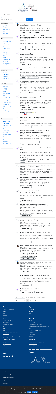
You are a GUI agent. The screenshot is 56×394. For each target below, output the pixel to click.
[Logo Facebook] (4, 356)
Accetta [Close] (35, 392)
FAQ (30, 328)
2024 (28, 49)
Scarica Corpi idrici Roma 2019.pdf (43, 245)
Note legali (5, 383)
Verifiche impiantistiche (35, 324)
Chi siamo (31, 309)
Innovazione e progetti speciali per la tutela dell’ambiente (14, 337)
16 (31, 301)
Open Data (6, 334)
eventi (35, 77)
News (4, 342)
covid (30, 64)
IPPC (4, 326)
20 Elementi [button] (20, 297)
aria (23, 47)
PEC (30, 349)
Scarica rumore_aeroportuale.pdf (42, 232)
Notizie (5, 76)
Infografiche (6, 347)
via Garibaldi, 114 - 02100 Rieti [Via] (36, 342)
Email (33, 349)
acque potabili (26, 32)
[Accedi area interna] (31, 352)
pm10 (23, 49)
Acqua (5, 101)
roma (36, 142)
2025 (29, 77)
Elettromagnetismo (8, 320)
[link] (1, 17)
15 (28, 301)
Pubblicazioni (6, 346)
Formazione (32, 334)
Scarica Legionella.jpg (33, 288)
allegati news (26, 91)
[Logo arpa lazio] (23, 7)
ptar (5, 57)
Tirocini (31, 336)
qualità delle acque (28, 258)
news (29, 47)
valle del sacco (45, 47)
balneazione (7, 59)
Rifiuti (4, 318)
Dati (5, 90)
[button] (6, 14)
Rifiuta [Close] (29, 392)
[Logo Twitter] (7, 356)
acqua (5, 43)
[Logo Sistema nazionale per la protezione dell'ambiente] (33, 7)
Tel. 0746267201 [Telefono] (33, 344)
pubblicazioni (26, 127)
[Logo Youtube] (9, 356)
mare (5, 65)
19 (36, 301)
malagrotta (45, 142)
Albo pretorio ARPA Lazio (8, 374)
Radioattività (6, 322)
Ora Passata (7, 125)
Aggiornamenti (7, 344)
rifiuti (24, 142)
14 (25, 301)
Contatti (31, 311)
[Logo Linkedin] (12, 356)
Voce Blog (6, 33)
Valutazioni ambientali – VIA (10, 332)
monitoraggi (33, 253)
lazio (5, 54)
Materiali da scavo (33, 322)
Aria (4, 313)
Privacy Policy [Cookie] (22, 392)
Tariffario (31, 321)
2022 (5, 52)
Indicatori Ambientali (8, 309)
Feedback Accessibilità (46, 349)
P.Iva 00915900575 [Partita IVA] (34, 346)
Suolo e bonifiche (7, 317)
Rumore (5, 315)
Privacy (4, 380)
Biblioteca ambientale (35, 330)
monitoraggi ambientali (29, 256)
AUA (4, 328)
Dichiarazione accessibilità (8, 377)
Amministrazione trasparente (9, 371)
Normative (6, 78)
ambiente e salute (39, 91)
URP (30, 313)
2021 (5, 55)
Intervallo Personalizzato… (7, 143)
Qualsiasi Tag (7, 41)
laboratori (39, 292)
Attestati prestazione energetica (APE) (39, 326)
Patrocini (31, 332)
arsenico (37, 32)
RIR (4, 330)
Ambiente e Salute (8, 324)
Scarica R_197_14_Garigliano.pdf (41, 275)
